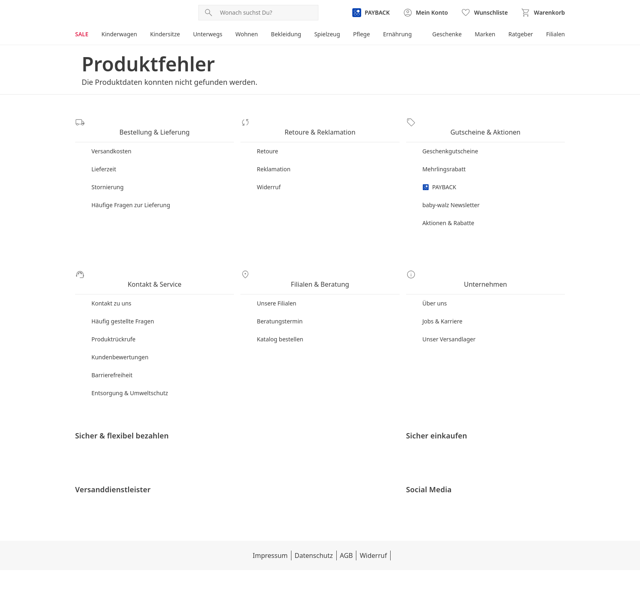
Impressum (226, 578)
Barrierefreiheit (112, 359)
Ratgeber (519, 34)
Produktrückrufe (113, 323)
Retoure (267, 143)
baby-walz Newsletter (452, 197)
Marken (483, 34)
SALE (82, 34)
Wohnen (249, 34)
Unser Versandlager (449, 323)
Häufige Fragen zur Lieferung (131, 197)
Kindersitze (166, 34)
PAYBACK (439, 179)
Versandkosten (111, 143)
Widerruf (269, 179)
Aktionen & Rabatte (448, 215)
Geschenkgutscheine (450, 143)
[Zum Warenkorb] (543, 13)
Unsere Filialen (277, 287)
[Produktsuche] (267, 13)
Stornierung (107, 179)
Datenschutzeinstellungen (391, 578)
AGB (303, 578)
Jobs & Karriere (443, 305)
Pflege (365, 34)
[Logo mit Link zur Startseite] (111, 12)
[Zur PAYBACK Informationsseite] (370, 13)
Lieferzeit (104, 161)
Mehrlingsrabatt (444, 161)
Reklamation (274, 161)
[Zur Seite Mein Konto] (425, 13)
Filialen (555, 34)
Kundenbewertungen (120, 341)
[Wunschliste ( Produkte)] (484, 13)
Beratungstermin (280, 305)
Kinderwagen (120, 34)
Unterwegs (209, 34)
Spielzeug (330, 34)
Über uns (435, 287)
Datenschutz (270, 578)
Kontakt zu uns (111, 287)
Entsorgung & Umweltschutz (130, 377)
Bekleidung (288, 34)
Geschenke (445, 34)
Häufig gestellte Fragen (122, 305)
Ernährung (401, 34)
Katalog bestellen (280, 323)
